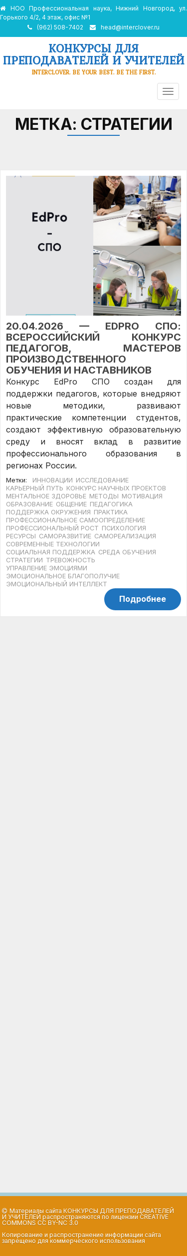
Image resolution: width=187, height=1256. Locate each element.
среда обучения (127, 552)
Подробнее (142, 599)
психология (124, 528)
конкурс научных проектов (116, 488)
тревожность (70, 560)
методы (104, 496)
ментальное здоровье (46, 496)
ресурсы (21, 536)
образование (29, 504)
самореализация (125, 536)
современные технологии (53, 544)
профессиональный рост (52, 528)
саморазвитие (65, 536)
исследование (102, 480)
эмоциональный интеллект (56, 584)
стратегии (24, 560)
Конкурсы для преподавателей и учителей (94, 54)
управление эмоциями (46, 568)
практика (111, 512)
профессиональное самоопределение (75, 520)
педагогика (111, 504)
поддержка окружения (48, 512)
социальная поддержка (50, 552)
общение (71, 504)
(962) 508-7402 (60, 27)
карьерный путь (34, 488)
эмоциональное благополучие (63, 576)
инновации (52, 480)
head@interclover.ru (130, 27)
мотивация (142, 496)
